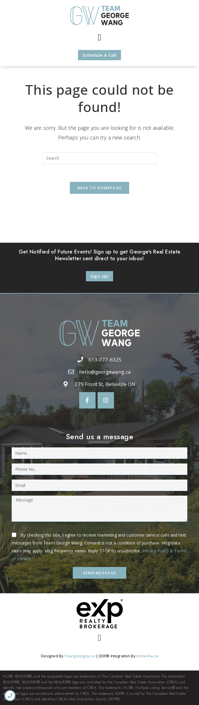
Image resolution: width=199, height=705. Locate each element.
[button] (99, 37)
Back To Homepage (99, 187)
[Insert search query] (99, 158)
